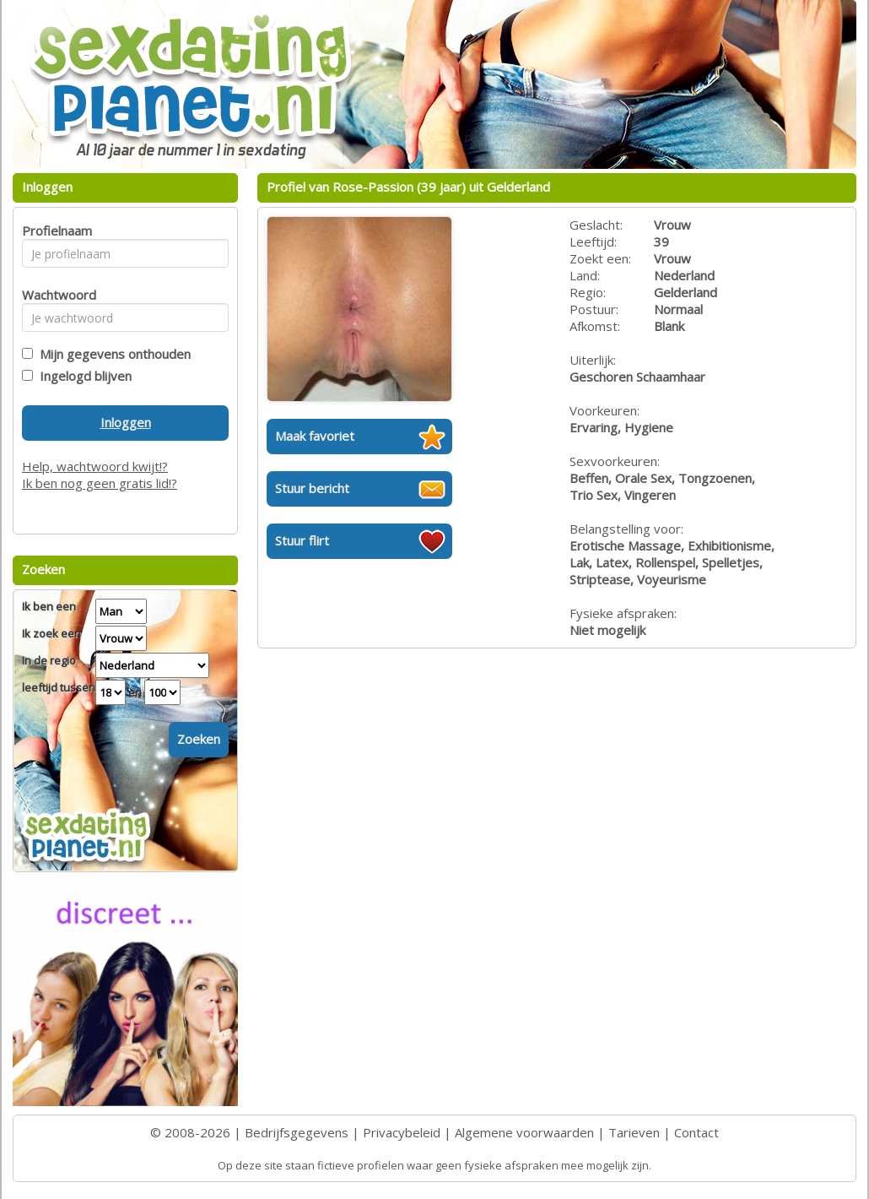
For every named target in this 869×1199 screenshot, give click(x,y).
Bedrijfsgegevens (296, 1132)
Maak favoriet (314, 435)
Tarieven (634, 1132)
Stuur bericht (312, 488)
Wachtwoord (54, 294)
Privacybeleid (401, 1132)
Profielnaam (54, 230)
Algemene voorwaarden (524, 1132)
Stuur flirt (302, 540)
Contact (696, 1132)
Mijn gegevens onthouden (112, 353)
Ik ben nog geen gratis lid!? (99, 483)
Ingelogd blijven (82, 375)
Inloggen (125, 422)
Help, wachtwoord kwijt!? (95, 466)
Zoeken (198, 738)
